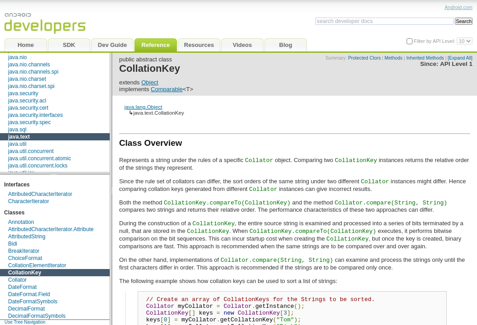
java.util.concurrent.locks (37, 165)
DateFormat (22, 287)
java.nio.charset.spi (31, 86)
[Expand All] (460, 58)
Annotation (21, 222)
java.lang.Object (143, 107)
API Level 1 (456, 63)
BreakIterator (23, 251)
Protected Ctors (364, 58)
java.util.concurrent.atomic (39, 158)
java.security (23, 93)
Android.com (458, 7)
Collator (17, 280)
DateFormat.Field (29, 294)
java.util (17, 144)
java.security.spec (29, 122)
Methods (393, 58)
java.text (19, 137)
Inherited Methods (425, 58)
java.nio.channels (29, 64)
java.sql (17, 129)
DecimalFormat (26, 309)
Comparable (167, 89)
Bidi (12, 244)
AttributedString (27, 236)
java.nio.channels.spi (33, 72)
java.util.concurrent (31, 151)
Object (149, 82)
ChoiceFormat (25, 258)
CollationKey (24, 272)
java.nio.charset (27, 79)
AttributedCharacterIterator (40, 194)
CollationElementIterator (37, 265)
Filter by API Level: (435, 41)
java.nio (17, 57)
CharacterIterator (28, 201)
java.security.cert (28, 108)
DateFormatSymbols (32, 301)
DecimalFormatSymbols (36, 316)
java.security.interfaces (35, 115)
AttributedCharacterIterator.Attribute (50, 229)
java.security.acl (27, 101)
